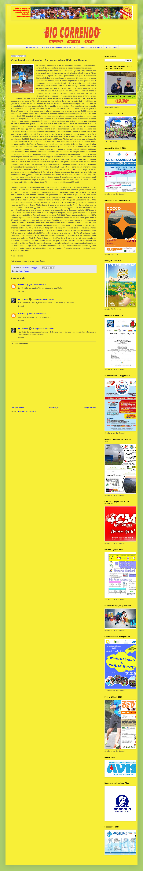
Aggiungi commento (20, 343)
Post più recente (18, 407)
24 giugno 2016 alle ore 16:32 (35, 314)
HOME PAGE (32, 48)
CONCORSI (111, 48)
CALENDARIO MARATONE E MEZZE (58, 48)
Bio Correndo (23, 299)
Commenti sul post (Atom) (27, 411)
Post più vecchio (90, 407)
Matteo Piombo (24, 271)
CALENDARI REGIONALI (91, 48)
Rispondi (21, 291)
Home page (53, 407)
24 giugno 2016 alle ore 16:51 (43, 329)
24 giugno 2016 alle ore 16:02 (43, 299)
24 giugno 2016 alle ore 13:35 (35, 285)
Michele (21, 285)
